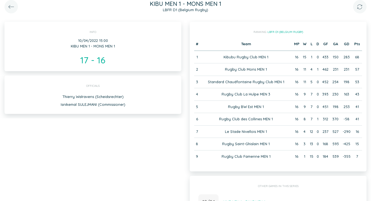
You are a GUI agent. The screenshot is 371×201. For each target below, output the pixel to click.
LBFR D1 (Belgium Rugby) (285, 32)
